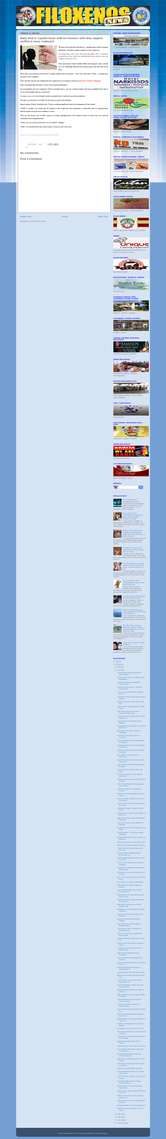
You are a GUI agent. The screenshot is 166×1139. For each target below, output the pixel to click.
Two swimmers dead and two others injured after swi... (129, 981)
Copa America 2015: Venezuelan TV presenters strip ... (129, 929)
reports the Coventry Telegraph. (89, 81)
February (121, 1123)
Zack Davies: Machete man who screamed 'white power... (128, 712)
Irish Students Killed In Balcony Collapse (131, 845)
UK (27, 147)
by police (91, 54)
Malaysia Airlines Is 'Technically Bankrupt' (131, 1105)
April (119, 1117)
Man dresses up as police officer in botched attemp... (129, 925)
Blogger (105, 1133)
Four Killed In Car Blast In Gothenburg (130, 882)
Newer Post (25, 216)
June (119, 670)
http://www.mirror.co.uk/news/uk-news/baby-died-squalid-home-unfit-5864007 (39, 135)
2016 (118, 661)
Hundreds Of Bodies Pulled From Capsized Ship (128, 1005)
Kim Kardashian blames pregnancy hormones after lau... (129, 1055)
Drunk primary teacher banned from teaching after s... (129, 673)
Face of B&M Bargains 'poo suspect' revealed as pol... (129, 891)
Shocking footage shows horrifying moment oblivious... (129, 1082)
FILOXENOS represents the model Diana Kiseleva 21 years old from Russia (133, 549)
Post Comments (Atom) (38, 221)
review (33, 96)
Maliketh (90, 1133)
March (120, 1120)
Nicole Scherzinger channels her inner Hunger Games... (130, 986)
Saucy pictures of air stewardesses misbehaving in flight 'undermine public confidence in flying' (133, 516)
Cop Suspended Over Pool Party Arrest (130, 972)
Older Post (103, 216)
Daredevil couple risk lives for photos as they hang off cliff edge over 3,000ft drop (134, 611)
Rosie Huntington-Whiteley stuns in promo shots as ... (129, 854)
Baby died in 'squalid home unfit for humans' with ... (129, 905)
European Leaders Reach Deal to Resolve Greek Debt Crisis (134, 597)
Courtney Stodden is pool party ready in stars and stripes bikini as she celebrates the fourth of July (133, 566)
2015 (118, 664)
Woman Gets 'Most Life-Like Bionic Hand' (131, 842)
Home (64, 216)
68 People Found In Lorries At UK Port (130, 1028)
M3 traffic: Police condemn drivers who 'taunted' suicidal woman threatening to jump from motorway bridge (134, 628)
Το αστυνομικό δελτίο (130, 499)
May (119, 1114)
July (119, 667)
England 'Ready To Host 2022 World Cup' (131, 1046)
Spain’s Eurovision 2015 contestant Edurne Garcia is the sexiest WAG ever (133, 582)
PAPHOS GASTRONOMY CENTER (129, 1068)
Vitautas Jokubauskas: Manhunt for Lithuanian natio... (129, 1000)
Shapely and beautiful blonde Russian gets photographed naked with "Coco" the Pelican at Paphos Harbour (134, 533)
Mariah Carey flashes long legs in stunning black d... (128, 968)
